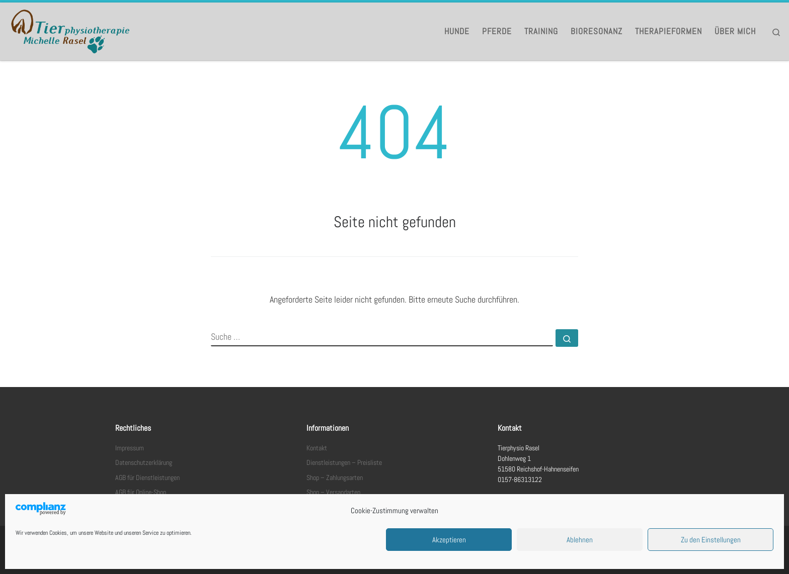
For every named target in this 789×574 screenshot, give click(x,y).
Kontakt (316, 448)
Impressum (129, 448)
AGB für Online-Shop (140, 492)
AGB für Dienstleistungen (147, 477)
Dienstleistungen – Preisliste (344, 462)
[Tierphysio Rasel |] (70, 30)
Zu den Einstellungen (711, 539)
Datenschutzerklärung (143, 462)
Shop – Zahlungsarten (334, 477)
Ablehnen (580, 539)
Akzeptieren (449, 539)
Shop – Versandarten (333, 492)
